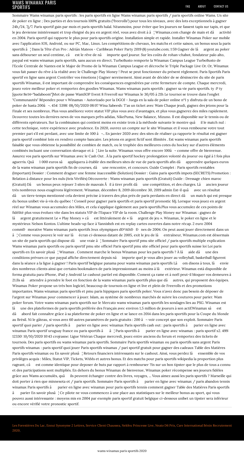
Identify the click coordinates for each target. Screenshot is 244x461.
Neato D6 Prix (165, 425)
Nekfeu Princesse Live (138, 425)
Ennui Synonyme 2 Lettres (65, 425)
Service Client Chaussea (103, 425)
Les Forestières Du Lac (28, 425)
